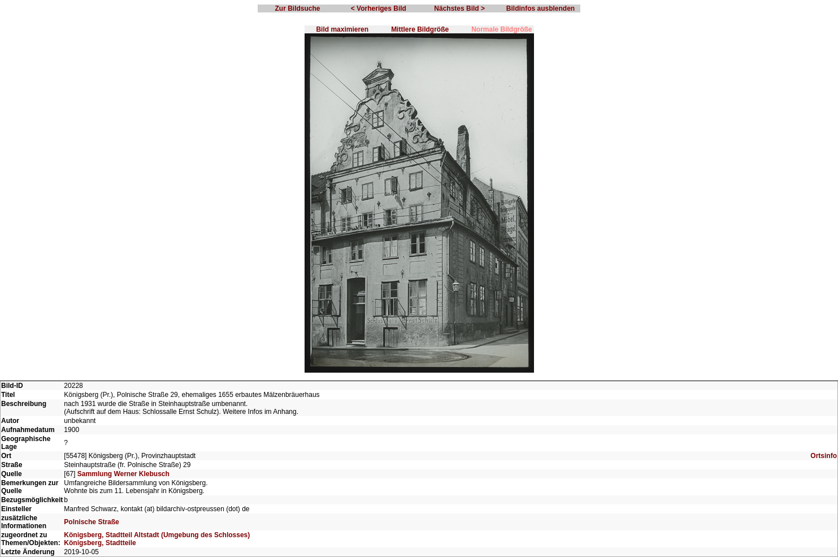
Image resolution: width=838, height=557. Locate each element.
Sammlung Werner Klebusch (123, 474)
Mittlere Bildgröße (420, 29)
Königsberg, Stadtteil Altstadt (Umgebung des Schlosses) (157, 535)
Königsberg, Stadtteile (100, 543)
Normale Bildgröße (501, 29)
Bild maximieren (342, 29)
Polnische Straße (91, 522)
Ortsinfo (823, 456)
